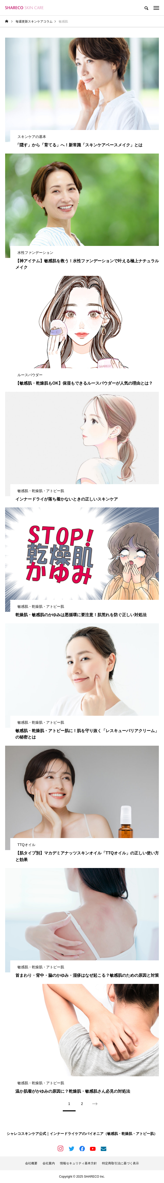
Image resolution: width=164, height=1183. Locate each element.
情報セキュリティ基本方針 (78, 1163)
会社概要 (31, 1163)
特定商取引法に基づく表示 (120, 1163)
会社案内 (49, 1163)
